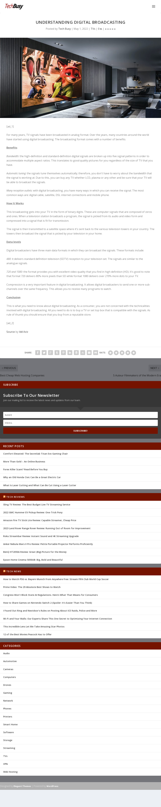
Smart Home (10, 724)
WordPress (52, 786)
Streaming (9, 748)
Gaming (7, 692)
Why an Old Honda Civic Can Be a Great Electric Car (32, 477)
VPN (5, 763)
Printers (7, 716)
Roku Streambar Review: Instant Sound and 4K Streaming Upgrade (41, 536)
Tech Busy (64, 28)
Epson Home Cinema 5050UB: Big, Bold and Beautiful (33, 559)
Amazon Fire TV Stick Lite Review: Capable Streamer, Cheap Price (39, 520)
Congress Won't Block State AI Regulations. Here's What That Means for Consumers (50, 594)
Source (10, 332)
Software (8, 732)
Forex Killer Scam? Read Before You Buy (25, 469)
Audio (6, 653)
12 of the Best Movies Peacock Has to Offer (27, 634)
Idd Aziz (23, 332)
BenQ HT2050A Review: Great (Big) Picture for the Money (35, 551)
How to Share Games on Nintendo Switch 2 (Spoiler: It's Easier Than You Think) (47, 602)
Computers (9, 677)
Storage (7, 740)
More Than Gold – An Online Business (24, 461)
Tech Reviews (15, 496)
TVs (93, 28)
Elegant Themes (22, 786)
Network (8, 700)
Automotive (10, 661)
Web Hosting (10, 771)
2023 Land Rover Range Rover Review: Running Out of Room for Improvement (46, 528)
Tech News (13, 571)
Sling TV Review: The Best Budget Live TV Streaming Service (36, 504)
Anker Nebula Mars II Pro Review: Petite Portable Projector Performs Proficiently (48, 544)
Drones (7, 684)
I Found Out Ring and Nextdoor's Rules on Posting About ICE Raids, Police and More (50, 610)
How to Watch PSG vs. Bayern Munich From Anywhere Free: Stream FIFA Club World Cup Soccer (56, 579)
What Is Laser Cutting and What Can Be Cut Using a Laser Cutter (39, 485)
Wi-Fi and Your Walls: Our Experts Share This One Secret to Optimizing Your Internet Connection (57, 618)
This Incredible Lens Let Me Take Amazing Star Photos (33, 626)
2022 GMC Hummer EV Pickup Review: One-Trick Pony (33, 512)
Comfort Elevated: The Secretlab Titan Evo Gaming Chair (35, 453)
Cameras (8, 669)
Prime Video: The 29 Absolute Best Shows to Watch (32, 587)
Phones (7, 708)
